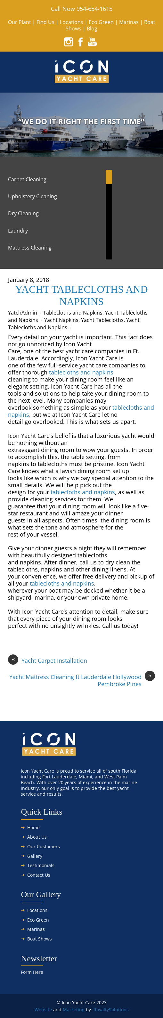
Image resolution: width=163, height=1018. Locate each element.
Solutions (119, 1009)
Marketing (74, 1009)
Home (33, 828)
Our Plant (19, 22)
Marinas (129, 22)
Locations (71, 22)
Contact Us (38, 875)
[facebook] (80, 41)
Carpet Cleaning (27, 179)
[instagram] (68, 41)
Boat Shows (39, 939)
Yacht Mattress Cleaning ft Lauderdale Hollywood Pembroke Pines (82, 680)
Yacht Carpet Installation (47, 660)
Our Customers (43, 846)
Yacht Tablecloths (102, 320)
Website (43, 1009)
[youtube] (92, 41)
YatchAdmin (22, 312)
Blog (92, 28)
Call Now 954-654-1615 (81, 8)
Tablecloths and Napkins (72, 312)
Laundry (18, 230)
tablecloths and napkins (81, 372)
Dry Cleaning (23, 213)
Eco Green (101, 22)
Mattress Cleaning (30, 247)
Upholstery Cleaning (32, 196)
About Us (37, 837)
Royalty (101, 1009)
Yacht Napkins (61, 320)
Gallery (34, 856)
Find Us (45, 22)
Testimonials (40, 865)
